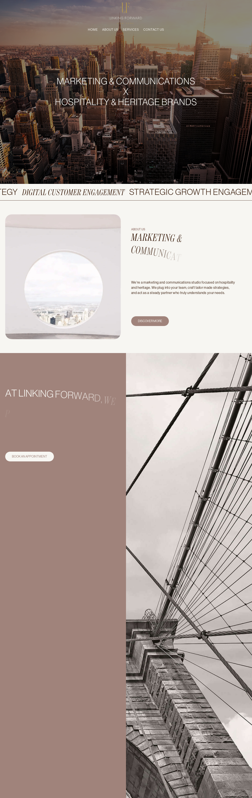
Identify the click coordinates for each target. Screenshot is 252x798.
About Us (110, 29)
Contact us (153, 29)
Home (93, 29)
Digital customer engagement (82, 192)
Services (131, 29)
